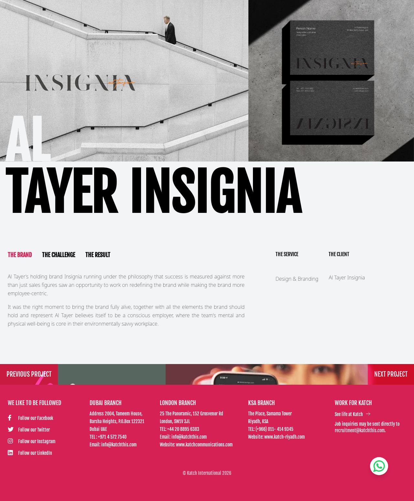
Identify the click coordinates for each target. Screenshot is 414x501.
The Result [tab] (97, 254)
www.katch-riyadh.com (284, 437)
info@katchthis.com (118, 444)
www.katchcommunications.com (204, 444)
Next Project (391, 374)
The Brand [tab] (20, 254)
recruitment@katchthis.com (360, 430)
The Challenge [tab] (58, 254)
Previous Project (28, 374)
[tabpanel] (126, 300)
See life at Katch (353, 414)
